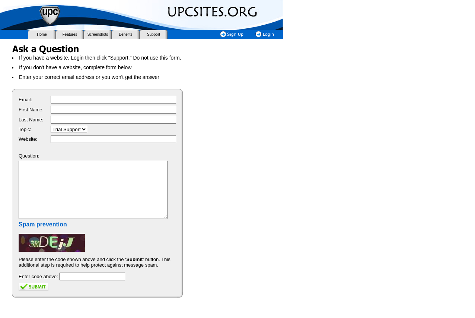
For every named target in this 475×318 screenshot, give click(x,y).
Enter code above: (38, 287)
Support (153, 34)
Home (42, 34)
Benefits (125, 34)
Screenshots (97, 34)
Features (70, 34)
